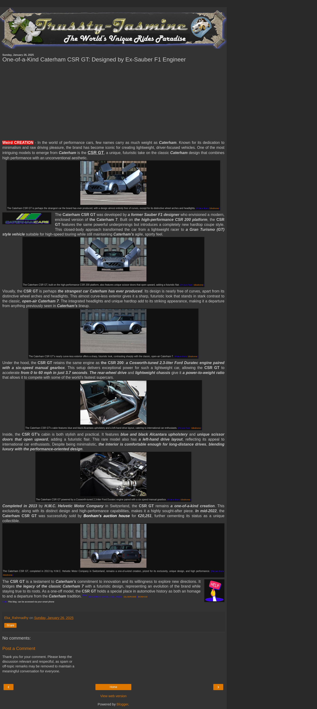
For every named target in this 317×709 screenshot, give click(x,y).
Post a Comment (18, 648)
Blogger (122, 704)
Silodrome (214, 208)
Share (10, 625)
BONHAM (142, 597)
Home (113, 687)
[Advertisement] (113, 102)
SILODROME (130, 597)
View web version (113, 696)
